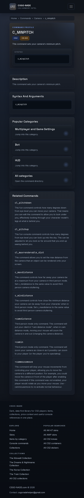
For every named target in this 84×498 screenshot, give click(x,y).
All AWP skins (50, 434)
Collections (14, 447)
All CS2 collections (18, 478)
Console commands (18, 443)
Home (14, 18)
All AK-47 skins (51, 430)
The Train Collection (19, 474)
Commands (25, 18)
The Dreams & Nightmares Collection (22, 464)
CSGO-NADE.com (18, 487)
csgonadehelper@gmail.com (31, 492)
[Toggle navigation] (71, 6)
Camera (38, 18)
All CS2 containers (52, 443)
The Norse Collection (19, 470)
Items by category (18, 439)
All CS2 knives (50, 439)
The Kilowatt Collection (20, 458)
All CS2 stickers (51, 447)
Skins (12, 434)
